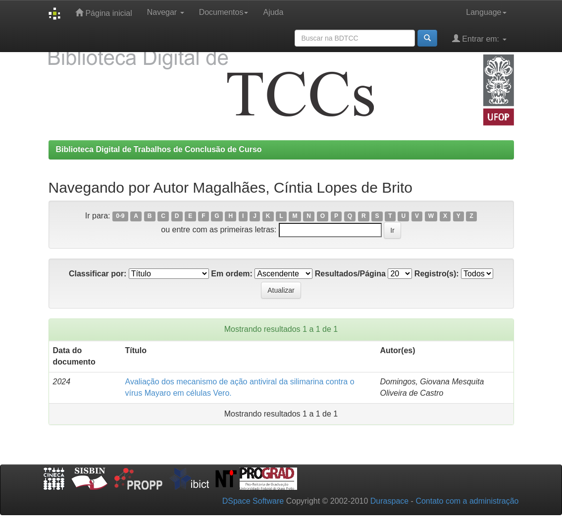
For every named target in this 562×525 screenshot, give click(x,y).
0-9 (120, 216)
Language (486, 12)
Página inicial (103, 12)
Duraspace (389, 501)
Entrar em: (479, 38)
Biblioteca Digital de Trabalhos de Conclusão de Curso (159, 149)
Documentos (224, 12)
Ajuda (273, 12)
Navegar (165, 12)
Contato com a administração (466, 501)
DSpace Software (253, 501)
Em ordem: (232, 273)
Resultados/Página (350, 273)
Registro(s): (436, 273)
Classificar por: (97, 273)
